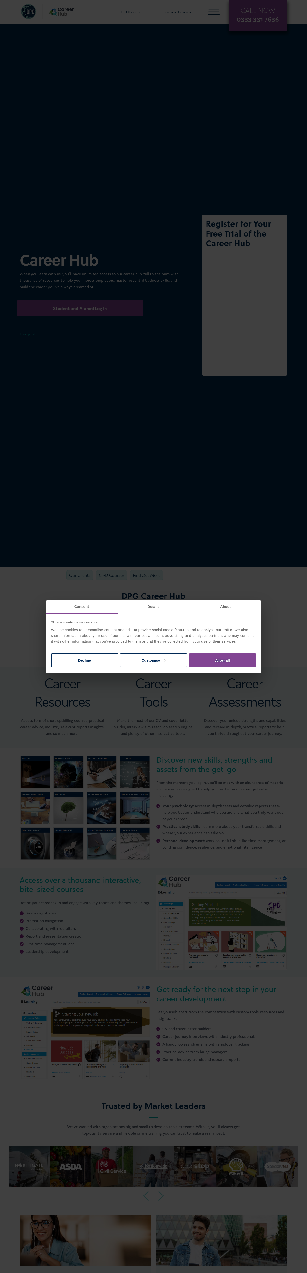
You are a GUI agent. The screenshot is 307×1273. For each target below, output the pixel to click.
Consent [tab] (81, 606)
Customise (154, 660)
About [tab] (225, 606)
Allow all (222, 660)
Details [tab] (153, 606)
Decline (84, 660)
